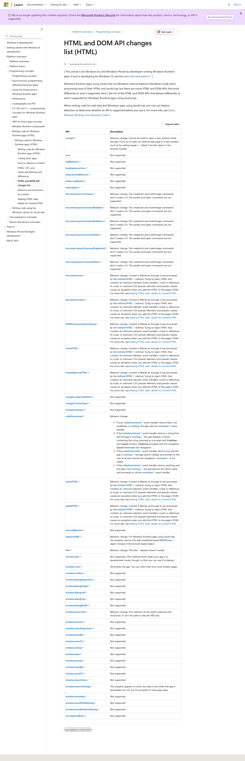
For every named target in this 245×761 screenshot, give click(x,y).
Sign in (237, 4)
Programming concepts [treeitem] (24, 75)
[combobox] (23, 36)
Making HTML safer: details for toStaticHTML (152, 293)
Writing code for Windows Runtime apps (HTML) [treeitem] (31, 151)
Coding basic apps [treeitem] (27, 158)
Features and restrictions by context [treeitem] (30, 192)
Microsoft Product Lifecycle (98, 15)
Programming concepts (108, 31)
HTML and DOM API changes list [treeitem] (28, 183)
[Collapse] (41, 29)
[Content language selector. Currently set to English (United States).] (19, 756)
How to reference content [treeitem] (31, 163)
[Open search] (229, 5)
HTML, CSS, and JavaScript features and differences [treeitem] (30, 172)
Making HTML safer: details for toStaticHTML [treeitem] (30, 201)
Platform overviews (82, 31)
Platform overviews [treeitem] (19, 61)
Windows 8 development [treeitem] (20, 42)
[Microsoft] (6, 4)
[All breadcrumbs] (67, 31)
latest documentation (136, 76)
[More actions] (178, 31)
